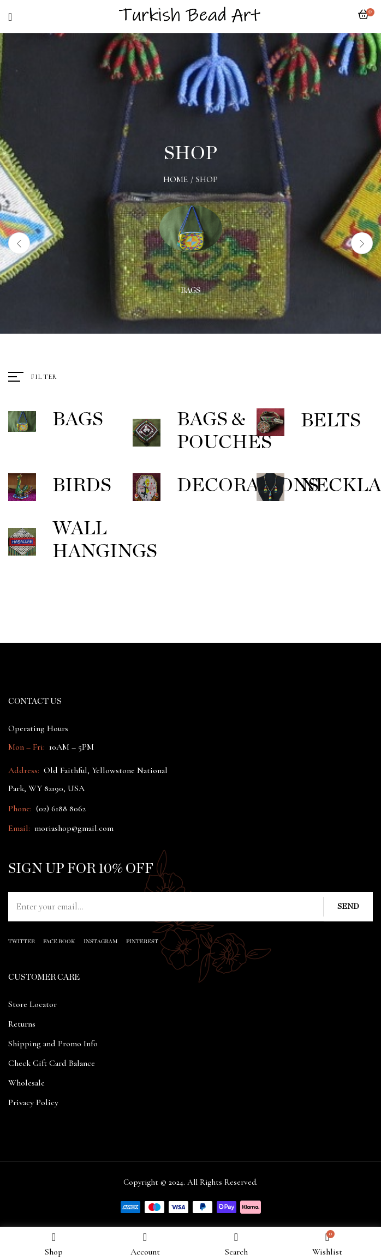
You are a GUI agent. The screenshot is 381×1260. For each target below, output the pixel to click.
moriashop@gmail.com (74, 828)
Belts (331, 420)
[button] (363, 20)
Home (175, 179)
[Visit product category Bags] (190, 236)
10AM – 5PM (70, 746)
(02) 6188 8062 (61, 808)
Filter (44, 377)
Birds (81, 485)
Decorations (248, 485)
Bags (190, 290)
